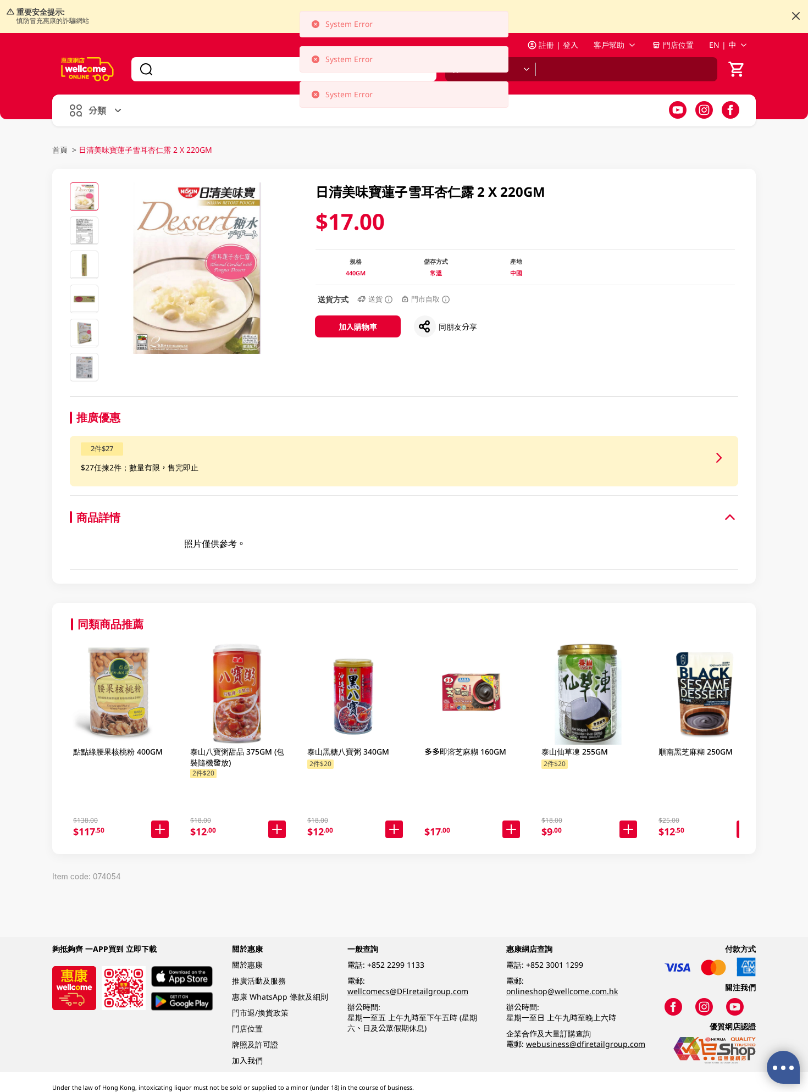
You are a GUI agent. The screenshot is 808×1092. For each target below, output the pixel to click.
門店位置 (673, 45)
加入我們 (247, 1060)
